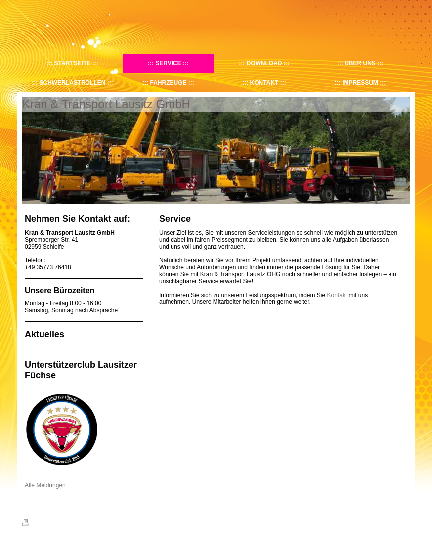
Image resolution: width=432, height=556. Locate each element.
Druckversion (44, 524)
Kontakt (337, 295)
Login (403, 523)
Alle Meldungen (45, 485)
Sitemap (78, 524)
